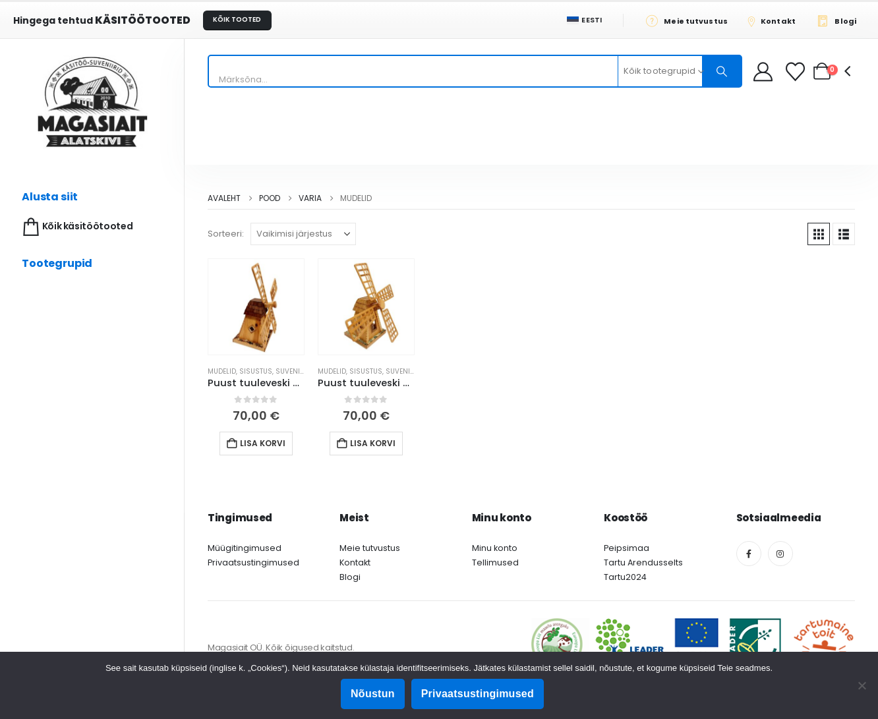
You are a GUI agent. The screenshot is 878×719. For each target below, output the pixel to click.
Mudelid (222, 371)
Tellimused (495, 562)
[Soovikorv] (796, 71)
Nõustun (373, 693)
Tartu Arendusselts (643, 562)
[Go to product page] (256, 307)
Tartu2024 (625, 577)
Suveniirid (294, 371)
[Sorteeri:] (303, 234)
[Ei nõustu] (861, 685)
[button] (818, 234)
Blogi (350, 577)
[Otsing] (722, 71)
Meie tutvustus (369, 548)
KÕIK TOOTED (237, 19)
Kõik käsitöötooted (76, 227)
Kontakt (354, 562)
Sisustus (255, 371)
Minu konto (494, 548)
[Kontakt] (776, 20)
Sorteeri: (226, 233)
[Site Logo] (92, 102)
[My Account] (763, 71)
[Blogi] (840, 20)
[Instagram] (780, 553)
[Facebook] (748, 553)
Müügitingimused (244, 548)
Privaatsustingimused (253, 562)
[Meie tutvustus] (690, 20)
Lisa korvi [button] (262, 443)
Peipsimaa (626, 548)
